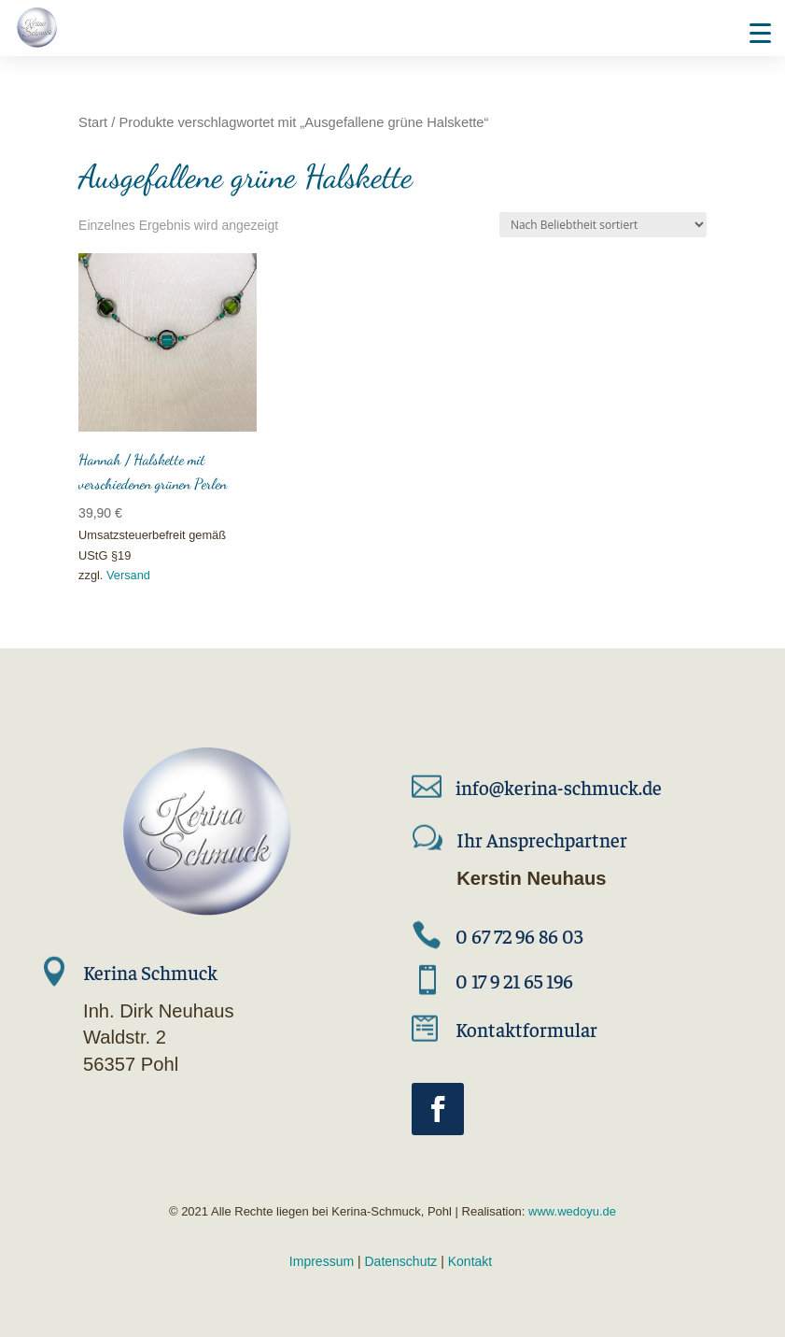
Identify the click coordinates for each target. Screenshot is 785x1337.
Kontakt (470, 1261)
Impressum (321, 1261)
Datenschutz (401, 1261)
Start (92, 122)
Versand (128, 575)
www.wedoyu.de (570, 1211)
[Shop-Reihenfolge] (603, 224)
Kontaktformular (526, 1029)
